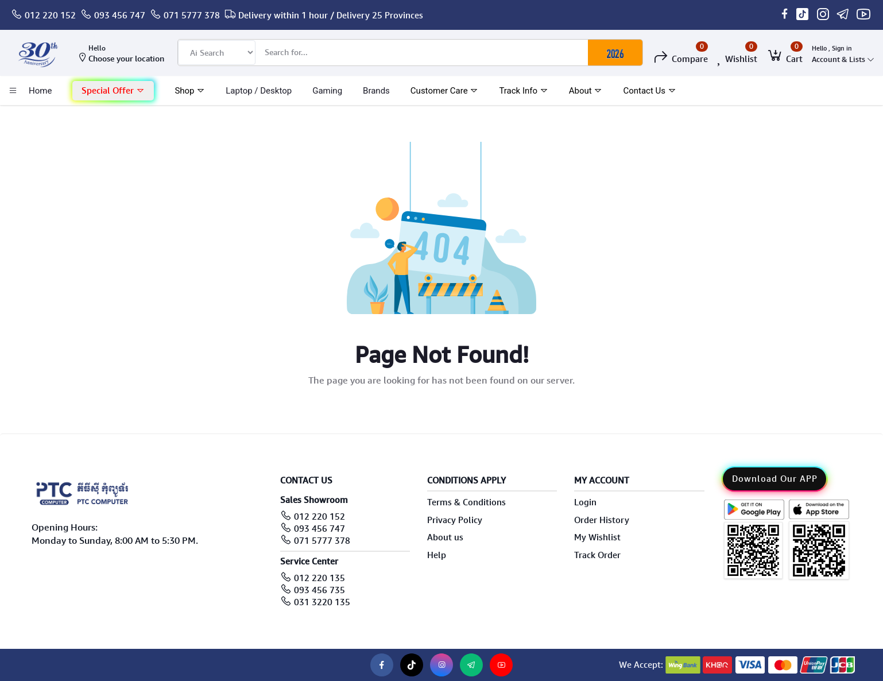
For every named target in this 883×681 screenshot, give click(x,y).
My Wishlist (597, 537)
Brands (376, 91)
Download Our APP (775, 479)
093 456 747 (119, 15)
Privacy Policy (454, 520)
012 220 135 (319, 578)
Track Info (523, 91)
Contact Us (649, 91)
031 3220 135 (322, 602)
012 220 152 (50, 15)
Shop (190, 91)
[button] (113, 91)
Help (436, 555)
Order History (601, 520)
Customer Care (444, 91)
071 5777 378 (192, 15)
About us (445, 537)
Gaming (327, 91)
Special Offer (113, 90)
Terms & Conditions (466, 502)
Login (585, 502)
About (586, 91)
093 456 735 (319, 590)
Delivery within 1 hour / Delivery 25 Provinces (330, 15)
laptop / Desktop (259, 91)
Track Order (597, 555)
